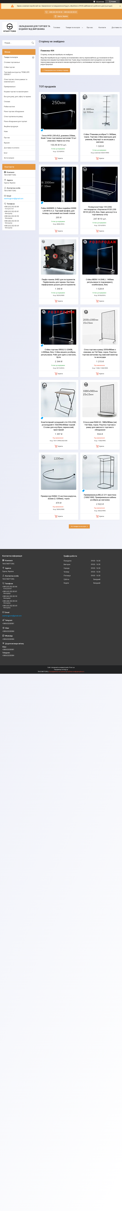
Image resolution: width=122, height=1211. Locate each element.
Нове (6, 131)
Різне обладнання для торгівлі (15, 121)
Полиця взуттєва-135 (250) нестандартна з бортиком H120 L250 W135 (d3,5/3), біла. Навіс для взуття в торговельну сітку (100, 211)
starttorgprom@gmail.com (13, 198)
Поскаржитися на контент (57, 671)
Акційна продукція (11, 126)
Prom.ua (72, 667)
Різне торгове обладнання (14, 111)
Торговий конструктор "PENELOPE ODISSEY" (16, 73)
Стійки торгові (9, 67)
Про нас (90, 27)
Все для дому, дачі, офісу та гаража (17, 96)
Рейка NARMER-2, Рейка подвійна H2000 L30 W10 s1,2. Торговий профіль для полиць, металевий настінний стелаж (58, 210)
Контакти (102, 27)
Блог (6, 153)
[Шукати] (32, 43)
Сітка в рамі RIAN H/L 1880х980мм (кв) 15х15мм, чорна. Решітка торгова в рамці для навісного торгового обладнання (100, 426)
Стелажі (7, 101)
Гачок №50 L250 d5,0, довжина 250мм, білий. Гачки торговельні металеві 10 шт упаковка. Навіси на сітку (58, 138)
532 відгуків (100, 1)
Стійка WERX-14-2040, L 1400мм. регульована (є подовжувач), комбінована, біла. (100, 282)
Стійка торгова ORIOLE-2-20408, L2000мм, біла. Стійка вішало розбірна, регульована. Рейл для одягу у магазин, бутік (58, 353)
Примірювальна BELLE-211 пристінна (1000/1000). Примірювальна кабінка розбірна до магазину (100, 497)
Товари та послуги (73, 27)
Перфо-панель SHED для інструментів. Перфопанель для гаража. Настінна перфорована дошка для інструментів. (59, 282)
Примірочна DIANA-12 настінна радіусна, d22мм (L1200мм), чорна (58, 497)
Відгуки (7, 143)
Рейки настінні (9, 106)
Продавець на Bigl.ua (61, 669)
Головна (56, 27)
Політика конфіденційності (75, 671)
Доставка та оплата (11, 148)
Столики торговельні (12, 62)
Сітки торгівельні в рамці (13, 116)
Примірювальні (9, 87)
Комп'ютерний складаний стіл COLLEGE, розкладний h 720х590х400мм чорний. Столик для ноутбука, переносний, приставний (58, 426)
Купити (60, 158)
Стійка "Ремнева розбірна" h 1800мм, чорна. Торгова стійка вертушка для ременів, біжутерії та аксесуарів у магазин (100, 138)
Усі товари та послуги (78, 526)
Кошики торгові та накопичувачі (16, 92)
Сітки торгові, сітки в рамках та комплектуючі (15, 81)
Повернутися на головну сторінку (56, 70)
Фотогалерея (9, 158)
